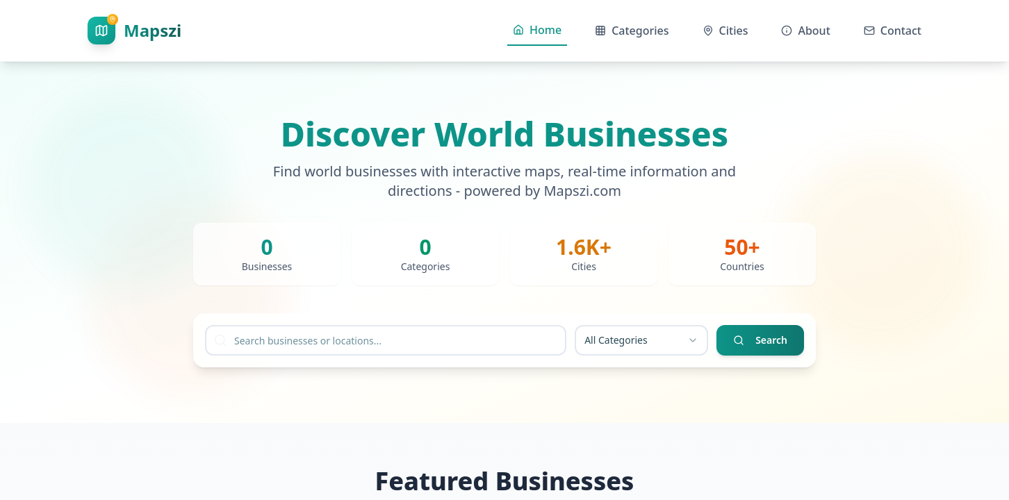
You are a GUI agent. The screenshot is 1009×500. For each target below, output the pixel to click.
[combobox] (641, 340)
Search (760, 340)
